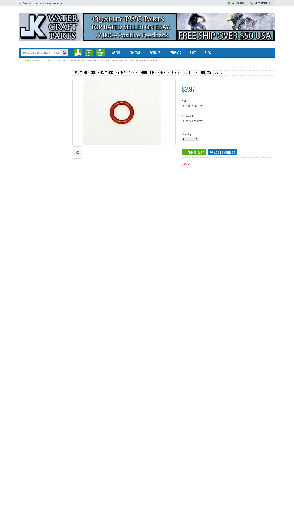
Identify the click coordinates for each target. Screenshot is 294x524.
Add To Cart (31, 282)
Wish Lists (238, 3)
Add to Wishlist (63, 282)
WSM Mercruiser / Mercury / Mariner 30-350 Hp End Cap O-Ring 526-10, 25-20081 (44, 265)
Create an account (54, 3)
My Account (25, 3)
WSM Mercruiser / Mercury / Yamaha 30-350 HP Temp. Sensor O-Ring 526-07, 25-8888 (44, 327)
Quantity (187, 134)
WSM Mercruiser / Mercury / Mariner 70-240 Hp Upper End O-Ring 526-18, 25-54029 (44, 516)
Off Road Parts (28, 85)
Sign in (38, 3)
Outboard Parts (43, 60)
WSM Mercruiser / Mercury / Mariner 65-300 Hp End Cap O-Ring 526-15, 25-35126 (44, 454)
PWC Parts (25, 81)
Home (26, 60)
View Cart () (263, 3)
